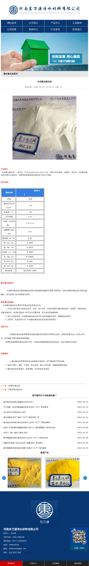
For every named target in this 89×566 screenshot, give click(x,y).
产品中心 (55, 23)
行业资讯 (55, 29)
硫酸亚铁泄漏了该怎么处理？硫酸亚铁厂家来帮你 (23, 443)
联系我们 (77, 29)
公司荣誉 (11, 29)
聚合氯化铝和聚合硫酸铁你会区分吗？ (18, 402)
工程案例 (77, 23)
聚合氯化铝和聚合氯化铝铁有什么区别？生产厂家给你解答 (26, 422)
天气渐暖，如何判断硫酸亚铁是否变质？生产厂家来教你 (25, 407)
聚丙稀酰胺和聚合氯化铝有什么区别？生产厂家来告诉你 (25, 438)
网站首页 (11, 23)
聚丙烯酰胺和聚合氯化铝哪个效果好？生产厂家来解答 (24, 448)
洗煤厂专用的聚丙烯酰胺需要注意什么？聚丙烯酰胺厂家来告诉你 (29, 428)
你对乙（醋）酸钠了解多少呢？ (16, 433)
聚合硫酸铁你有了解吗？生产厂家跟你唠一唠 (21, 417)
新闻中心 (33, 29)
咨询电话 (11, 563)
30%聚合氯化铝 (14, 386)
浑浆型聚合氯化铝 (15, 390)
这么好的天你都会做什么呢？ (15, 412)
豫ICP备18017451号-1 (31, 553)
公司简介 (33, 23)
